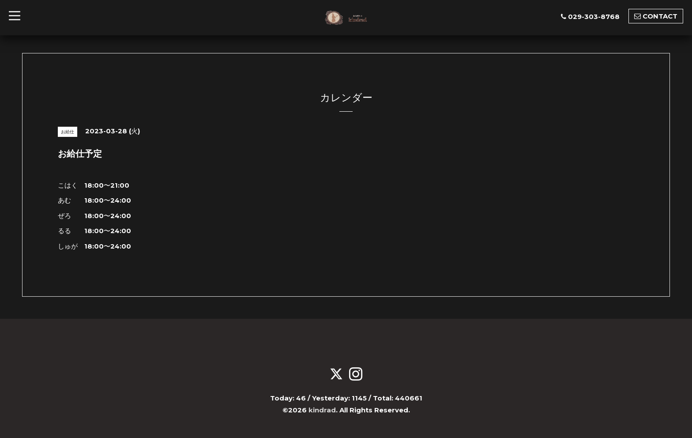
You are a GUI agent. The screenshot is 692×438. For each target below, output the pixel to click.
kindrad (322, 410)
